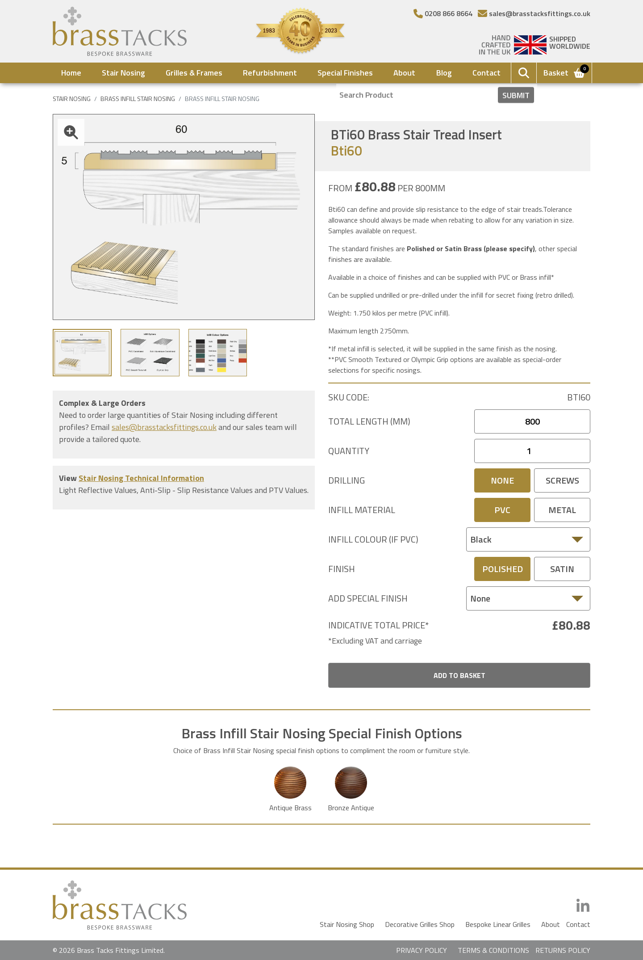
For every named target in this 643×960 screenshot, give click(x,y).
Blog (444, 73)
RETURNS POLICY (562, 950)
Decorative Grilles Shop (420, 924)
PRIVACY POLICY (421, 950)
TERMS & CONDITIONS (493, 950)
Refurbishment (270, 73)
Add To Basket (459, 675)
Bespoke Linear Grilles (497, 924)
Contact (486, 73)
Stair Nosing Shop (347, 924)
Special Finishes (345, 73)
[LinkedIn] (583, 906)
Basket (564, 72)
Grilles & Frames (194, 73)
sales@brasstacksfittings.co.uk (164, 427)
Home (71, 73)
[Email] (534, 13)
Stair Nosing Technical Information (141, 478)
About (404, 73)
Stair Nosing (123, 73)
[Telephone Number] (442, 13)
